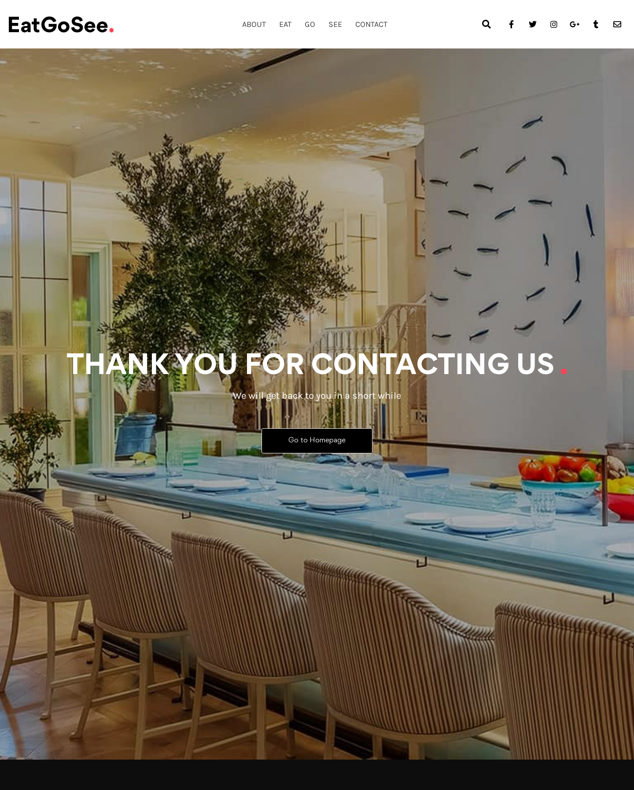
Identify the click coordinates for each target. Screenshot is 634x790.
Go (310, 24)
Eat (285, 24)
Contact (371, 24)
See (335, 24)
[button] (486, 24)
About (254, 24)
